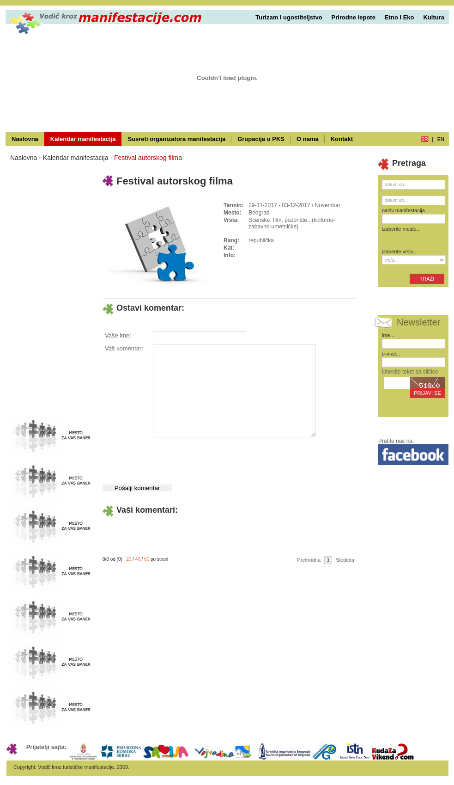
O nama (308, 138)
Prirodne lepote (353, 17)
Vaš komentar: (124, 348)
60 (146, 559)
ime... (388, 335)
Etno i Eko (399, 17)
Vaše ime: (118, 335)
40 (137, 559)
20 (128, 559)
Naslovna (25, 138)
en (440, 139)
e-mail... (391, 353)
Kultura (434, 17)
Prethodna (309, 560)
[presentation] (222, 457)
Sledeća (345, 560)
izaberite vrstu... (400, 251)
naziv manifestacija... (405, 210)
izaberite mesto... (401, 229)
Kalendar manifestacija (83, 138)
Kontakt (342, 138)
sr (424, 139)
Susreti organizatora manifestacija (176, 138)
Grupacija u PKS (261, 138)
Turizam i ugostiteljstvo (288, 17)
